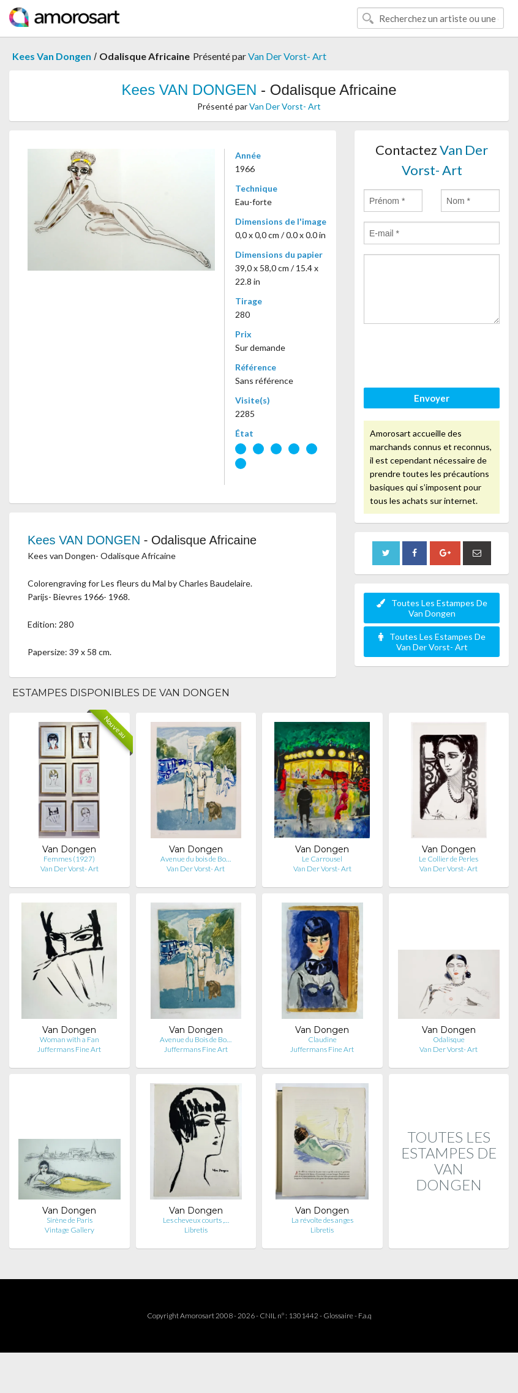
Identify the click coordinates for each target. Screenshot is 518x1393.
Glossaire (338, 1315)
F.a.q (365, 1315)
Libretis (196, 1229)
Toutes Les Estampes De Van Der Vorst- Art (432, 641)
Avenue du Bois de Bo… (195, 1039)
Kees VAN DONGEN (189, 89)
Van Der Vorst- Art (287, 56)
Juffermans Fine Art (69, 1049)
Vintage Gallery (69, 1229)
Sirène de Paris (69, 1220)
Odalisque (449, 1039)
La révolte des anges (322, 1220)
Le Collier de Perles (448, 858)
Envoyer (431, 398)
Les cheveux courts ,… (196, 1220)
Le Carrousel (322, 858)
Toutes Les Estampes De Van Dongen (432, 608)
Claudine (322, 1039)
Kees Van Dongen (51, 56)
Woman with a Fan (69, 1039)
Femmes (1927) (69, 858)
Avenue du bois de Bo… (195, 858)
